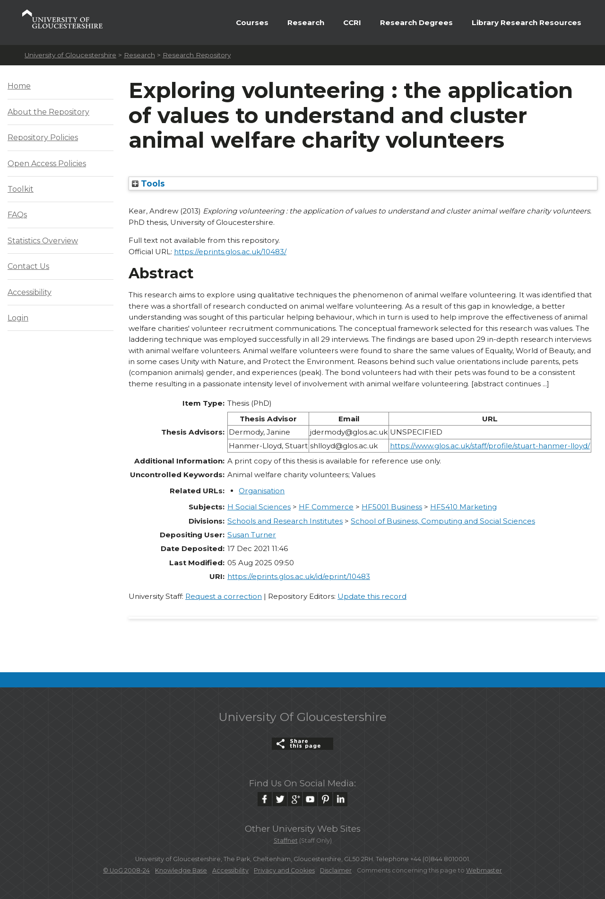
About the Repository (48, 111)
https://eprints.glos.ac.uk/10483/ (230, 251)
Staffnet (286, 840)
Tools (148, 183)
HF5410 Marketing (463, 506)
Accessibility (30, 292)
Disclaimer (336, 870)
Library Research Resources (526, 22)
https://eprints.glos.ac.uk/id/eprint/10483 (298, 576)
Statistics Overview (43, 240)
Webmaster (484, 870)
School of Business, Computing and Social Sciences (443, 520)
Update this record (371, 596)
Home (19, 85)
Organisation (262, 490)
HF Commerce (326, 506)
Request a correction (223, 596)
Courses (252, 22)
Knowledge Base (181, 870)
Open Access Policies (47, 163)
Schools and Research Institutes (285, 520)
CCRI (352, 22)
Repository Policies (43, 137)
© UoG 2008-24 (126, 870)
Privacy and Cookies (284, 870)
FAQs (17, 214)
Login (18, 317)
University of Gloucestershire (70, 55)
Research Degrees (416, 22)
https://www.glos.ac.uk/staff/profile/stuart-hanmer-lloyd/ (490, 445)
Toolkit (21, 189)
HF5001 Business (392, 506)
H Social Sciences (259, 506)
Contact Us (28, 266)
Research (305, 22)
